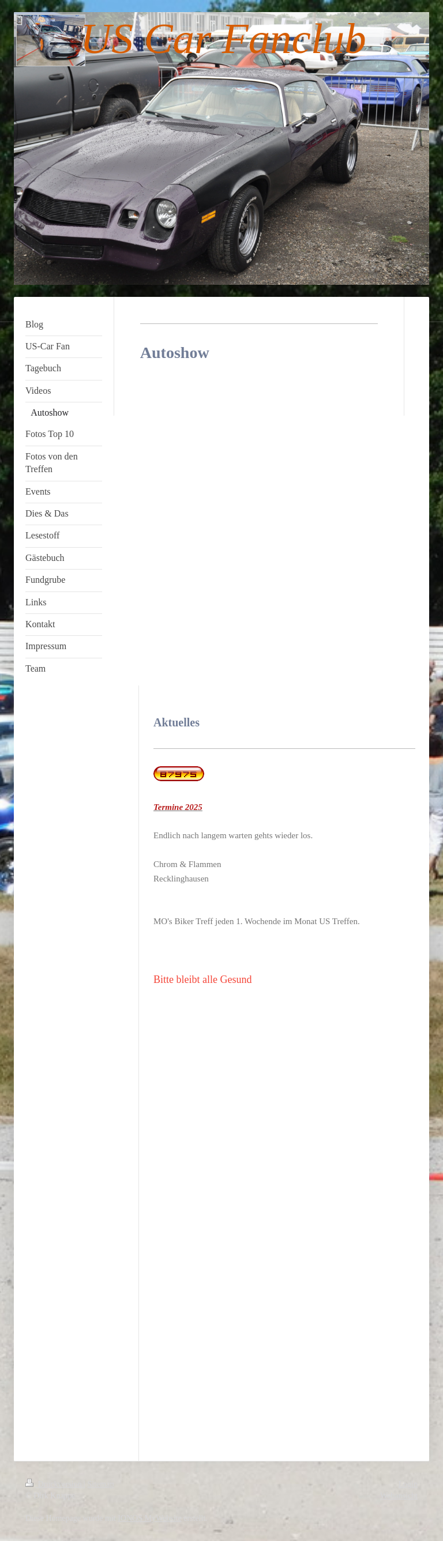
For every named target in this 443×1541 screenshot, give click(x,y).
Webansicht (399, 1495)
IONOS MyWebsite (149, 1518)
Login (408, 1484)
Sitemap (101, 1484)
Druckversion (54, 1484)
